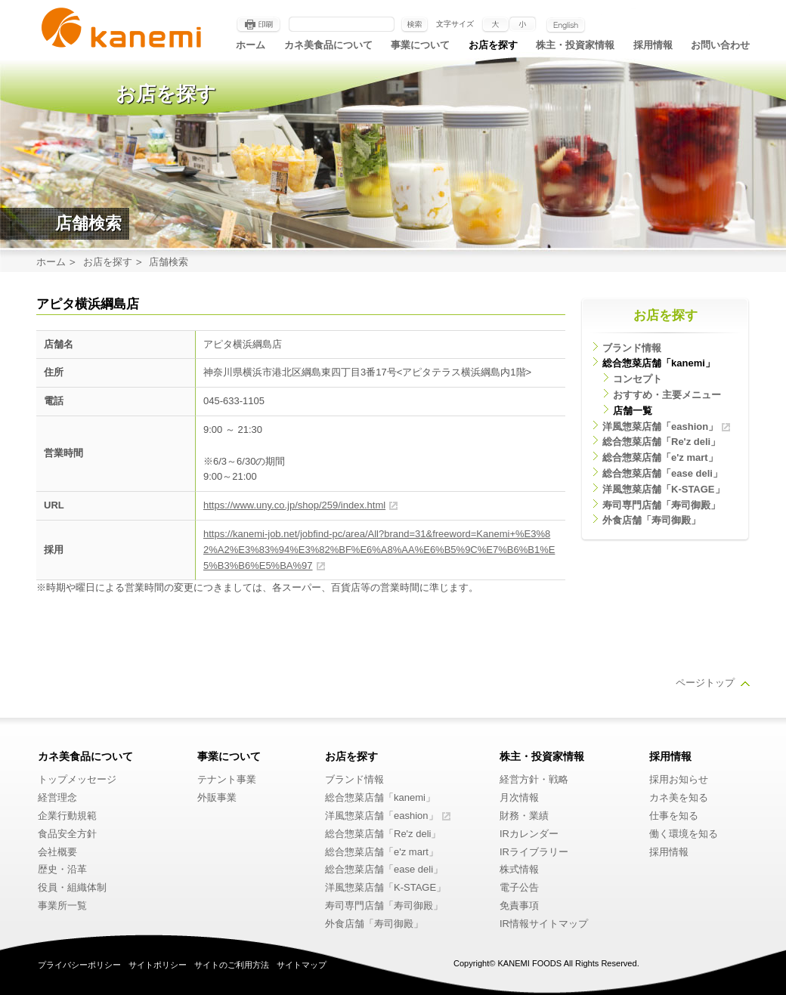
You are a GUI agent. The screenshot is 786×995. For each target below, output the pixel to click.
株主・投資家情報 (575, 45)
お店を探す (493, 45)
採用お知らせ (678, 779)
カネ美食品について (328, 45)
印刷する (258, 25)
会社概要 (57, 851)
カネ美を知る (678, 797)
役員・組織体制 (72, 887)
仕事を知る (673, 815)
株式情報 (519, 869)
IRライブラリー (534, 851)
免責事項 (519, 905)
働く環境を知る (683, 833)
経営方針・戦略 (534, 779)
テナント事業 (226, 779)
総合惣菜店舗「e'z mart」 (660, 457)
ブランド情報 (631, 348)
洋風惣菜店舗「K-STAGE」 (663, 489)
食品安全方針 (67, 833)
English (566, 25)
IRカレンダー (529, 833)
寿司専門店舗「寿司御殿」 (661, 505)
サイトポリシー (157, 964)
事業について (420, 45)
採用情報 (653, 45)
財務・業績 (524, 815)
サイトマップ (301, 964)
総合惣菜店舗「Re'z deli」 (661, 441)
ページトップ (705, 682)
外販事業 (217, 797)
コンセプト (637, 379)
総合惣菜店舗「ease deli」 (662, 473)
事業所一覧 (62, 905)
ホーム (250, 45)
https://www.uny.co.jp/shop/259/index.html (294, 505)
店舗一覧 (632, 410)
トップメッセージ (77, 779)
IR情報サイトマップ (544, 923)
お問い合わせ (720, 45)
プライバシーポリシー (79, 964)
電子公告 (519, 887)
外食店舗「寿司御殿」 (651, 520)
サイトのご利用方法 (231, 964)
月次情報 (519, 797)
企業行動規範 (67, 815)
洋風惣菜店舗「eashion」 (660, 426)
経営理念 (57, 797)
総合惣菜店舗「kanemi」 (658, 363)
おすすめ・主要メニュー (667, 394)
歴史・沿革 (62, 869)
